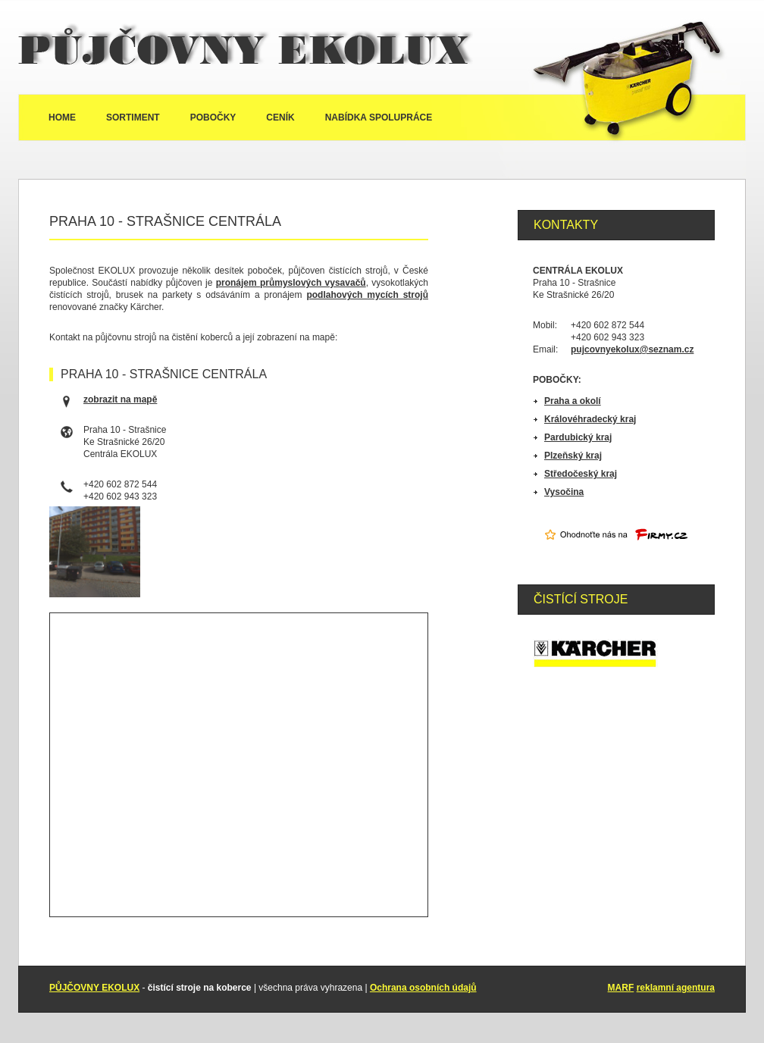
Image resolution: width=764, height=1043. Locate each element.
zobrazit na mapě (120, 399)
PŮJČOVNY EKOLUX (94, 987)
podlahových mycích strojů (367, 295)
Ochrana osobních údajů (423, 987)
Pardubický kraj (578, 437)
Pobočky (213, 117)
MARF (621, 987)
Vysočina (564, 492)
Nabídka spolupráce (379, 117)
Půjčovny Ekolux (245, 47)
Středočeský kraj (580, 473)
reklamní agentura (676, 987)
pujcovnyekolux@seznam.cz (632, 349)
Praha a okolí (572, 401)
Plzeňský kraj (573, 455)
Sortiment (133, 117)
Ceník (280, 117)
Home (62, 117)
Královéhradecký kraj (590, 419)
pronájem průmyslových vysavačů (291, 282)
